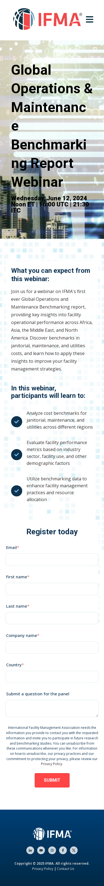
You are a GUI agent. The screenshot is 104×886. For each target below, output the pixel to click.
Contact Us (65, 868)
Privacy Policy (51, 763)
